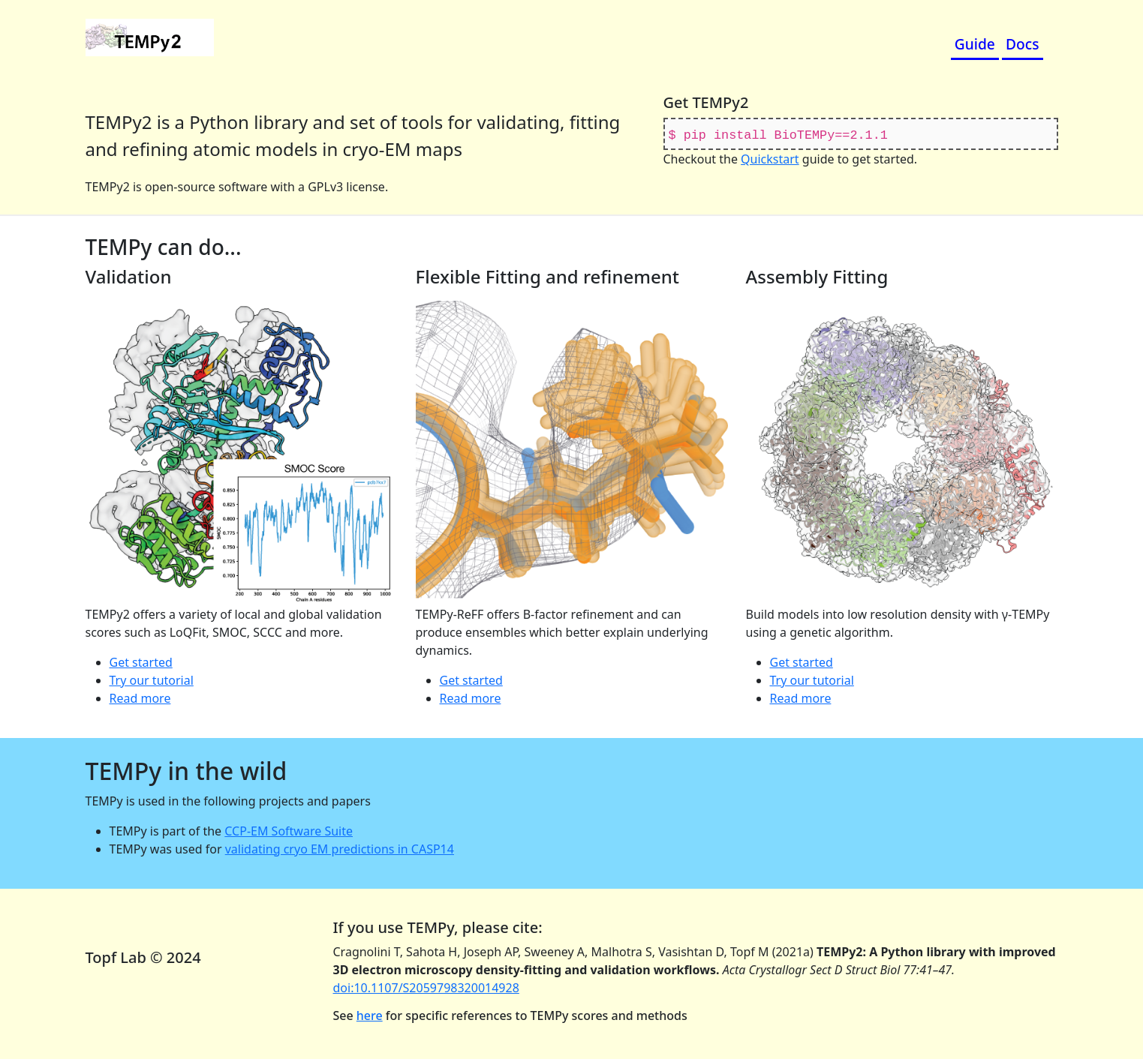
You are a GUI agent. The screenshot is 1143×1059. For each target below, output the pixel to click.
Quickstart (770, 159)
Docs (1022, 44)
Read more (140, 698)
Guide (975, 44)
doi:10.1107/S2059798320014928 (426, 988)
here (369, 1015)
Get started (141, 662)
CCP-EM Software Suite (288, 831)
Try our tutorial (152, 680)
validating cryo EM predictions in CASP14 (339, 849)
